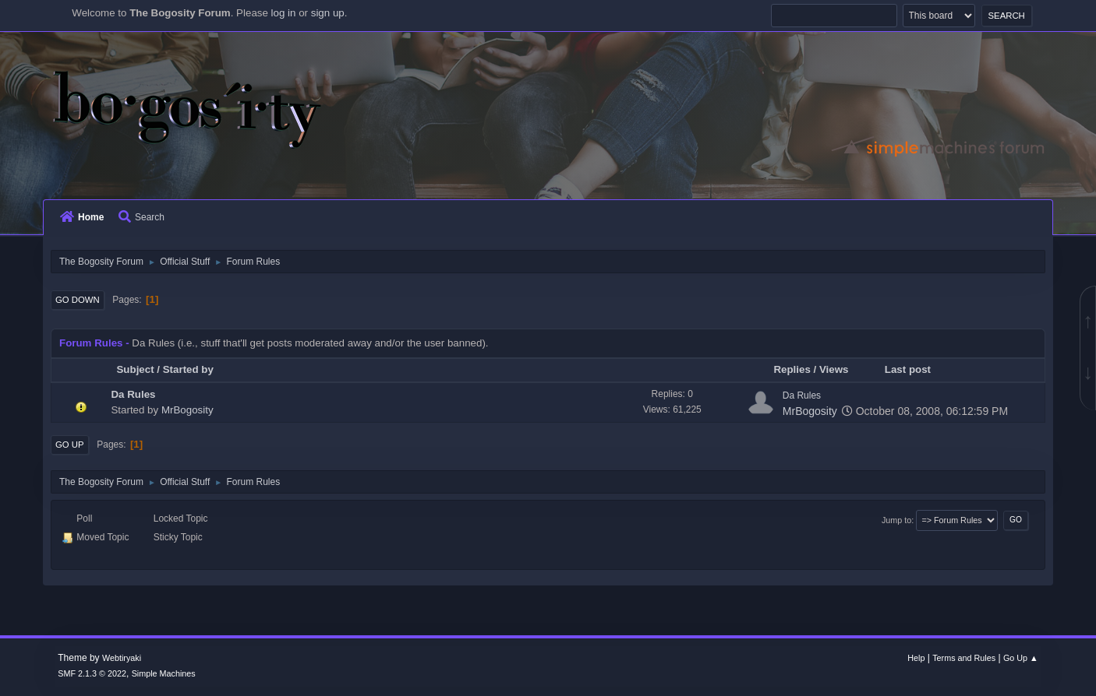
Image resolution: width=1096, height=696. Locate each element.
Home (82, 217)
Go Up (69, 444)
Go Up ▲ (1020, 658)
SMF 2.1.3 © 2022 (92, 673)
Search (141, 217)
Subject (135, 369)
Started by (188, 369)
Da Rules (133, 394)
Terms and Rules (963, 658)
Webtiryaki (121, 658)
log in (283, 13)
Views (834, 369)
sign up (328, 13)
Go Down (77, 299)
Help (916, 658)
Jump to (896, 520)
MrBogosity (187, 410)
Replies (791, 369)
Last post (915, 369)
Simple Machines (164, 673)
